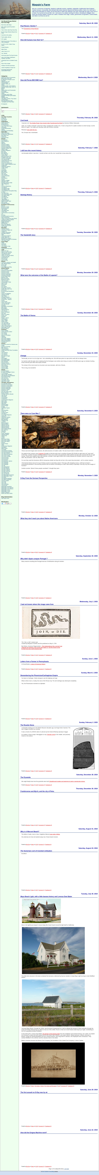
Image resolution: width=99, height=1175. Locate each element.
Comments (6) (42, 771)
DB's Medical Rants (6, 263)
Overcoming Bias (5, 175)
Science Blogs (4, 366)
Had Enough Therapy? (6, 374)
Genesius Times (5, 161)
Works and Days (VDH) (6, 493)
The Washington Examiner (7, 474)
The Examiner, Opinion (6, 461)
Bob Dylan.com (5, 135)
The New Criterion (5, 469)
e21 (2, 213)
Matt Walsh (4, 171)
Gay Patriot (4, 295)
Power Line (4, 315)
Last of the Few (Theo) (6, 126)
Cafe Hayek (4, 209)
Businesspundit (5, 208)
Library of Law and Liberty (7, 255)
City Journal (4, 395)
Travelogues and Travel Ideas (7, 101)
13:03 (36, 771)
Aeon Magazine (5, 141)
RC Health (3, 265)
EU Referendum (5, 125)
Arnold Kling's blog (5, 276)
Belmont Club (4, 277)
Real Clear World (5, 441)
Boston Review (4, 392)
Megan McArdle (5, 222)
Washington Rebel (5, 327)
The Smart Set (4, 197)
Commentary (4, 397)
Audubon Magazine (6, 150)
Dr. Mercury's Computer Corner (8, 79)
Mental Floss (4, 172)
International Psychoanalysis (8, 375)
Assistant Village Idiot (6, 148)
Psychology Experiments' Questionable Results (6, 70)
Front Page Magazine (6, 414)
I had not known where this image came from (36, 604)
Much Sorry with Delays (6, 24)
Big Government (5, 278)
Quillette (3, 176)
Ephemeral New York (6, 156)
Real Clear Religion (6, 338)
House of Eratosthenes (6, 163)
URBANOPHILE (5, 200)
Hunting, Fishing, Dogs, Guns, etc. (8, 87)
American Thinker (5, 389)
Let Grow (3, 168)
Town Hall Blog (4, 484)
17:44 (36, 144)
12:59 (36, 718)
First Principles (4, 410)
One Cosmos (4, 377)
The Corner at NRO (6, 456)
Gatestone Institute (5, 417)
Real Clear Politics (5, 440)
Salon (2, 444)
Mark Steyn (4, 307)
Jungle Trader (4, 167)
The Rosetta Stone (27, 725)
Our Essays (3, 91)
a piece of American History (37, 664)
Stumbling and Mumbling (7, 130)
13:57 (36, 890)
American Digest (5, 144)
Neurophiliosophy (5, 359)
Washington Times (5, 489)
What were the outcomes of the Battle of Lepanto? (38, 275)
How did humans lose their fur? (32, 40)
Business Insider (5, 207)
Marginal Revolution (6, 220)
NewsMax (3, 431)
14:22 (59, 1086)
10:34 (36, 407)
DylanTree (3, 136)
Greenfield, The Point (6, 298)
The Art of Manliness (6, 186)
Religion (3, 96)
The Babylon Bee (5, 188)
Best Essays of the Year (6, 78)
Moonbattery (4, 308)
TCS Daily (3, 449)
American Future (5, 271)
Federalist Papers (5, 407)
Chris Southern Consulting (48, 1171)
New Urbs (3, 173)
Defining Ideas (4, 404)
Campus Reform (5, 228)
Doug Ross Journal (5, 287)
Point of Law (4, 258)
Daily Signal (4, 402)
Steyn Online (4, 448)
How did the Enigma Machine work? (33, 1132)
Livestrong (3, 170)
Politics (2, 93)
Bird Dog (28, 33)
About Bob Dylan (5, 133)
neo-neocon (4, 310)
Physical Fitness (4, 92)
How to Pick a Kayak (5, 63)
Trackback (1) (48, 597)
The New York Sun (5, 471)
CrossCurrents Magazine (7, 399)
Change (23, 356)
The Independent (5, 466)
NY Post (3, 432)
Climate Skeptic (5, 349)
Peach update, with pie (6, 37)
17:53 (36, 73)
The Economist (4, 457)
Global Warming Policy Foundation (9, 350)
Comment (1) (41, 188)
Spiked (3, 129)
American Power (5, 272)
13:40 (36, 784)
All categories (4, 104)
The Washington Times (6, 476)
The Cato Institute (5, 453)
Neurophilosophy (5, 360)
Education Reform (5, 233)
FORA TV (3, 411)
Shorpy (3, 179)
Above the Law (4, 250)
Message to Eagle (5, 356)
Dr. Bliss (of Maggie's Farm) (7, 372)
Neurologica (4, 358)
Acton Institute (4, 330)
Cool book (24, 120)
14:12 (36, 228)
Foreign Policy (4, 412)
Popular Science (5, 362)
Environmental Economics (7, 216)
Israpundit (3, 118)
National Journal (5, 425)
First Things (4, 332)
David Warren (4, 123)
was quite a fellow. (55, 834)
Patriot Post (4, 435)
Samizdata (3, 127)
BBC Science (4, 347)
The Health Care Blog (6, 267)
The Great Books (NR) (6, 194)
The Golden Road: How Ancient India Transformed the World (46, 123)
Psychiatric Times (5, 380)
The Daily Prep (4, 193)
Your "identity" (4, 53)
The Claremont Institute (6, 454)
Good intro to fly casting (6, 35)
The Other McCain (5, 323)
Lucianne (3, 421)
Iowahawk (3, 243)
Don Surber (4, 286)
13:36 (36, 1166)
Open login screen (5, 498)
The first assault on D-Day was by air (33, 1092)
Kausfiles (3, 305)
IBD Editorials (4, 419)
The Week (3, 477)
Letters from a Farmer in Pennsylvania (34, 661)
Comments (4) (42, 73)
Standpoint (3, 447)
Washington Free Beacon (7, 487)
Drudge (3, 406)
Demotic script (51, 734)
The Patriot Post (5, 472)
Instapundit (4, 165)
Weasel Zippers (5, 328)
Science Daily (4, 367)
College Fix (4, 231)
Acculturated (4, 140)
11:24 (36, 268)
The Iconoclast (4, 322)
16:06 (36, 512)
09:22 (36, 552)
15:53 (36, 1126)
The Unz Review (5, 473)
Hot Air (3, 300)
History (2, 84)
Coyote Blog (4, 155)
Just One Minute (5, 304)
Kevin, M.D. (4, 264)
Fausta (3, 292)
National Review (5, 309)
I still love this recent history (30, 150)
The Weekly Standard (6, 478)
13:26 (36, 844)
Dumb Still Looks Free (6, 289)
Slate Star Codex (5, 381)
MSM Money (4, 223)
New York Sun (4, 429)
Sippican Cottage (5, 180)
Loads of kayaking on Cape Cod (8, 67)
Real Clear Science (5, 364)
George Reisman (5, 297)
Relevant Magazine (5, 340)
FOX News (3, 413)
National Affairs (5, 424)
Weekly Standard (5, 492)
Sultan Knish (4, 321)
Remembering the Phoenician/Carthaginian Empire (39, 675)
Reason (3, 442)
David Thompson (5, 122)
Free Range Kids (5, 159)
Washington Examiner (6, 486)
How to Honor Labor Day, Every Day (9, 30)
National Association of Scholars (9, 239)
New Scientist (4, 361)
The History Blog (5, 195)
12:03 (36, 471)
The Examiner (4, 459)
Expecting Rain (5, 137)
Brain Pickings (4, 153)
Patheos (3, 336)
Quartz (3, 438)
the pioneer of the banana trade (51, 1033)
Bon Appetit (4, 152)
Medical (3, 88)
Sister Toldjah (4, 320)
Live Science (4, 353)
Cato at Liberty (4, 280)
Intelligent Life (4, 420)
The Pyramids (25, 777)
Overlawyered (4, 257)
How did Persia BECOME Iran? (31, 80)
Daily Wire (3, 403)
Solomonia (3, 120)
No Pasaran (4, 119)
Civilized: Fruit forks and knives (8, 65)
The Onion (3, 245)
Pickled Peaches (5, 47)
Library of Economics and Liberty (9, 218)
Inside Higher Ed (5, 237)
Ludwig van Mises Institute (7, 219)
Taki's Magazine (5, 183)
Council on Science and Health (8, 262)
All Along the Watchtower (7, 134)
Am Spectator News (6, 383)
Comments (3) (42, 33)
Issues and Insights (5, 302)
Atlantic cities (4, 149)
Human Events (4, 418)
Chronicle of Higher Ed (6, 230)
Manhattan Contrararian (7, 306)
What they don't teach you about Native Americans (39, 518)
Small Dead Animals (6, 128)
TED (2, 185)
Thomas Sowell (5, 480)
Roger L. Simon (5, 317)
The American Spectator (7, 451)
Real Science (4, 365)
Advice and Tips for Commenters (8, 77)
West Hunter (4, 202)
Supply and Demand (6, 225)
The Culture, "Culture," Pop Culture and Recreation (45, 1086)
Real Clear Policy (5, 439)
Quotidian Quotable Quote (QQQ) (8, 95)
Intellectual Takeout (5, 166)
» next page (66, 1168)
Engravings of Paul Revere (31, 28)
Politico (3, 436)
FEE (2, 409)
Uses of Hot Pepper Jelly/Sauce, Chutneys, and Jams (8, 58)
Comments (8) (64, 1086)
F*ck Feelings (4, 373)
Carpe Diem (4, 211)
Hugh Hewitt (4, 301)
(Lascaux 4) (41, 453)
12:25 (36, 349)
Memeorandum (5, 422)
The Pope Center (5, 240)
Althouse (3, 143)
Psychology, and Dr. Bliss (6, 94)
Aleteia (3, 142)
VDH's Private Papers (6, 325)
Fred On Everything (6, 158)
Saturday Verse (4, 97)
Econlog (3, 215)
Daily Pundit (4, 283)
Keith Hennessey (5, 217)
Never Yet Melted (5, 312)
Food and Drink (4, 82)
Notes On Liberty (5, 314)
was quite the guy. (32, 130)
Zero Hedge (4, 226)
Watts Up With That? (6, 201)
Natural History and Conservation (8, 90)
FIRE (2, 234)
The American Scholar (6, 450)
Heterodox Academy (6, 235)
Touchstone (4, 342)
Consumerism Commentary (7, 212)
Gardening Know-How (6, 160)
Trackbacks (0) (49, 33)
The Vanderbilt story (27, 235)
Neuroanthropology (5, 376)
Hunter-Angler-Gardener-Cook (8, 164)
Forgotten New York (6, 157)
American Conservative (6, 270)
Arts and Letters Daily (6, 391)
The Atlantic (4, 187)
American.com (4, 390)
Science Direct (4, 368)
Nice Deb (3, 313)
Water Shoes (4, 49)
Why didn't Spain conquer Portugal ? (34, 558)
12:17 (36, 309)
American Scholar (5, 145)
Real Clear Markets (5, 224)
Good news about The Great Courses (9, 55)
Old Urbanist (4, 174)
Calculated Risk (5, 210)
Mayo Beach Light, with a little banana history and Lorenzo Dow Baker (46, 896)
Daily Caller (4, 401)
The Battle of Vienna (27, 315)
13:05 (36, 188)
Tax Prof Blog (4, 260)
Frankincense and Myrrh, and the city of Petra (37, 791)
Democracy (4, 284)
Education (3, 80)
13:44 (36, 655)
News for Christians (6, 335)
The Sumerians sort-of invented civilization (36, 851)
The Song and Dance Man (7, 100)
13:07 (36, 669)
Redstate (3, 316)
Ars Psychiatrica (5, 371)
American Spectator (6, 146)
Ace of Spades (4, 269)
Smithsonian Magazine (6, 446)
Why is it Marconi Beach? (29, 831)
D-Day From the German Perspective (33, 478)
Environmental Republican (7, 291)
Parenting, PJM (5, 379)
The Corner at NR (5, 455)
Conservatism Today (6, 282)
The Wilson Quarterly (6, 479)
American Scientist (5, 346)
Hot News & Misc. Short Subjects (8, 86)
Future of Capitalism (6, 293)
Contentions (4, 398)
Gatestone (3, 416)
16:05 (36, 114)
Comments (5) (42, 471)
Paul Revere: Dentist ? (28, 26)
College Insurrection (6, 232)
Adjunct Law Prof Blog (6, 252)
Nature (3, 357)
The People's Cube (5, 246)
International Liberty (6, 253)
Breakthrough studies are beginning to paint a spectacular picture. (67, 781)
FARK (2, 242)
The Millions (4, 196)
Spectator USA (4, 181)
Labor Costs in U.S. (5, 51)
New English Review (6, 428)
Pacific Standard (5, 433)
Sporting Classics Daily (6, 182)
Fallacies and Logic (5, 81)
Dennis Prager (4, 405)
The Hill (3, 465)
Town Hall (3, 481)
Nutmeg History (26, 195)
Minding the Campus (6, 238)
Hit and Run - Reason (6, 299)
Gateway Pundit (5, 294)
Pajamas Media (5, 434)
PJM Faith (3, 337)
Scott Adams (4, 178)
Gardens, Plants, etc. (5, 83)
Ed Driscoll (3, 290)
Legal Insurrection (5, 254)
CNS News (4, 396)
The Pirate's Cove (5, 324)
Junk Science (4, 352)
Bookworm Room (5, 279)
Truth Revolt (4, 485)
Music (2, 89)
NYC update (4, 39)
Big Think (3, 151)
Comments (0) (42, 114)
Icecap (2, 351)
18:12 (36, 33)
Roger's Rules (4, 443)
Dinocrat (3, 285)
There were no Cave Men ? (30, 413)
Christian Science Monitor (7, 394)
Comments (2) (42, 349)
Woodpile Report (5, 203)
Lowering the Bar (5, 256)
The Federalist (4, 462)
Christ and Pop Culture (6, 331)
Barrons (3, 205)
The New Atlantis (5, 468)
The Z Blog (4, 198)
